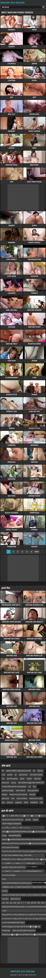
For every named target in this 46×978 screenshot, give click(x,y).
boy (34, 787)
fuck (12, 798)
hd (34, 771)
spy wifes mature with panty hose (13, 867)
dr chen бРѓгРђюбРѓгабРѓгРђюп (13, 923)
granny (9, 775)
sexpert (35, 820)
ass (30, 787)
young (13, 783)
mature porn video (35, 798)
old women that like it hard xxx (12, 820)
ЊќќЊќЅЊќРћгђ (15, 835)
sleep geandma (33, 790)
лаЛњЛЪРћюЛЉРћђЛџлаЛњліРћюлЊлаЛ (16, 883)
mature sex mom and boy (18, 794)
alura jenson (23, 775)
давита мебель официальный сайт (18, 771)
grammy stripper (8, 790)
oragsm (29, 779)
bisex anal (5, 783)
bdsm (26, 802)
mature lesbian (22, 798)
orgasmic (18, 802)
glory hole (5, 798)
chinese (40, 771)
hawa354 (5, 899)
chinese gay (6, 930)
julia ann (10, 802)
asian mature (20, 790)
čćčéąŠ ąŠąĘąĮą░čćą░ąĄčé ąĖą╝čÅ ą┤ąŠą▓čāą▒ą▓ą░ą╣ (21, 926)
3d (3, 771)
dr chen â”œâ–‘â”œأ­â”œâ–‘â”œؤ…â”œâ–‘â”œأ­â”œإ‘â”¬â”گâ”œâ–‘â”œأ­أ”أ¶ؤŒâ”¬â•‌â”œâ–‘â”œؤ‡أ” (18, 855)
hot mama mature (36, 775)
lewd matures (15, 899)
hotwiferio (34, 802)
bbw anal (37, 779)
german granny (12, 779)
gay (3, 802)
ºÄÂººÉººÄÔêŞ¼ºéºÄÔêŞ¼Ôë (11, 824)
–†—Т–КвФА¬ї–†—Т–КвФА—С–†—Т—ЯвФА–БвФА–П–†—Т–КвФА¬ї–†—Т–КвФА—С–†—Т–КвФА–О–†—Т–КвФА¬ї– (21, 863)
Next (37, 552)
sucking (4, 891)
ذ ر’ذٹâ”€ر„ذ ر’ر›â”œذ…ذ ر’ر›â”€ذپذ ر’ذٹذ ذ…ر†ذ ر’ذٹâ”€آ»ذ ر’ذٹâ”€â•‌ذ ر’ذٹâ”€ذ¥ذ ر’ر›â (16, 828)
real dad (32, 794)
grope (22, 779)
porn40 (28, 820)
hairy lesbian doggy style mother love (31, 783)
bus (3, 779)
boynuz (4, 794)
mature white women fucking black (14, 787)
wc (16, 775)
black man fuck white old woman (24, 930)
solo (3, 775)
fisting (4, 835)
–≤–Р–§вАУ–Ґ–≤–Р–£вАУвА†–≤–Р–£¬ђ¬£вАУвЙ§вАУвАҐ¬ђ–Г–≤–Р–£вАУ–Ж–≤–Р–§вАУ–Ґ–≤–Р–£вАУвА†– (22, 871)
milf (41, 802)
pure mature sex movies (10, 847)
